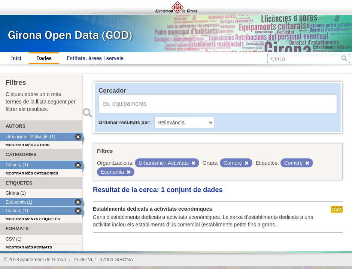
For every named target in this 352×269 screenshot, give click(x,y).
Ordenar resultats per (123, 122)
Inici (16, 58)
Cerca (344, 58)
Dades (44, 58)
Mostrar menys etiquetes (33, 219)
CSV (336, 209)
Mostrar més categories (32, 173)
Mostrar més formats (29, 247)
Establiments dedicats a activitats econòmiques (152, 209)
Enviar (87, 112)
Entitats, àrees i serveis (95, 58)
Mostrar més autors (27, 145)
